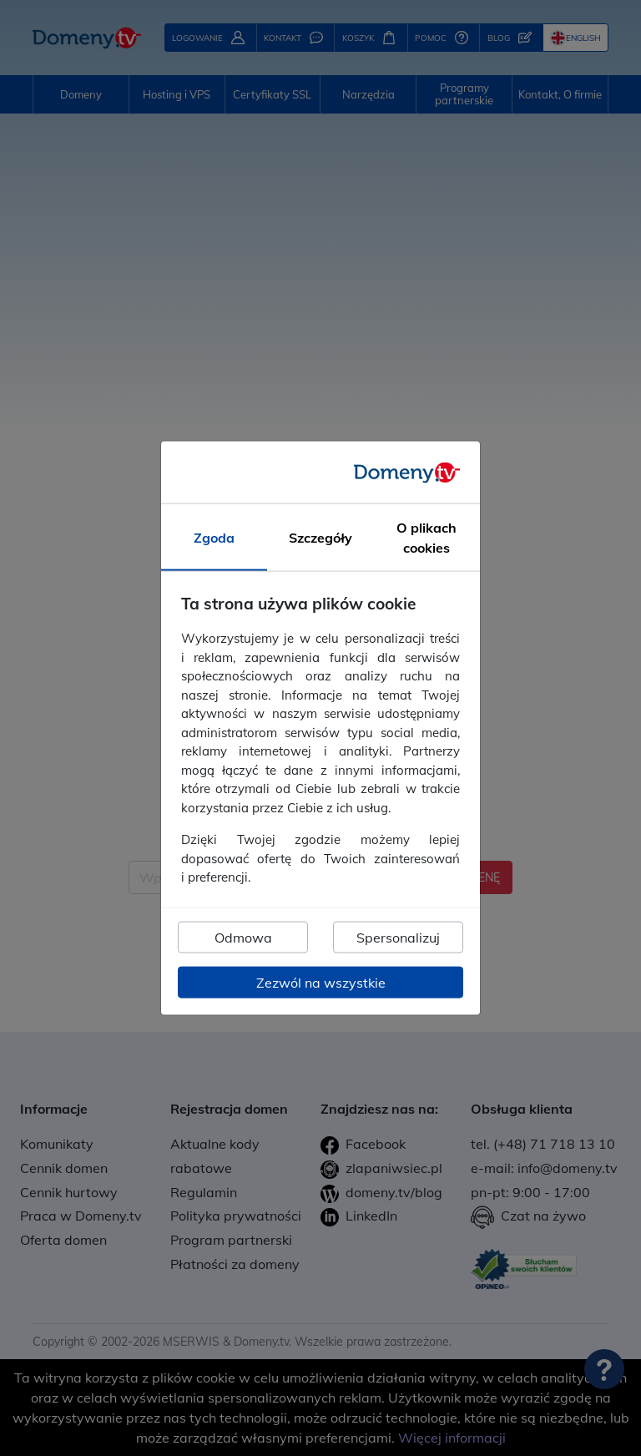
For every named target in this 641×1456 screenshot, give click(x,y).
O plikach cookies (426, 537)
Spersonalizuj (398, 936)
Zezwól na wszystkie (321, 981)
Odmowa (243, 936)
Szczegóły (320, 537)
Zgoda (214, 537)
